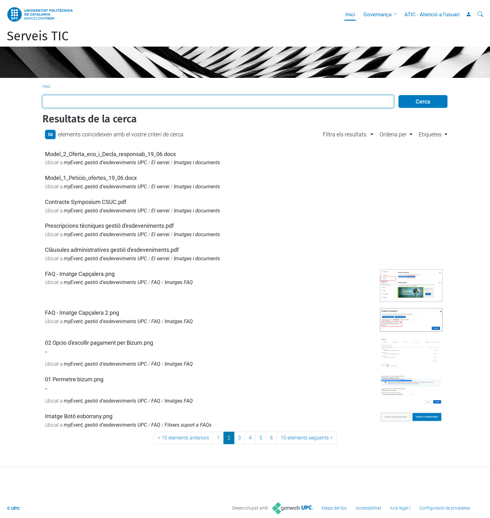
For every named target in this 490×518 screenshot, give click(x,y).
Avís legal (399, 507)
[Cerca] (480, 14)
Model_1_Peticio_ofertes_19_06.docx (91, 178)
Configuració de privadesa (444, 507)
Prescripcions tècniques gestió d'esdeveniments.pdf (109, 225)
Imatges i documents (197, 162)
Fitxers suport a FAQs (188, 425)
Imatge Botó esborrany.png (78, 416)
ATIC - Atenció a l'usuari (432, 14)
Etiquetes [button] (430, 134)
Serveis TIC (37, 36)
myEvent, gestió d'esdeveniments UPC (105, 162)
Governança (377, 14)
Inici (350, 14)
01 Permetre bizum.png (74, 379)
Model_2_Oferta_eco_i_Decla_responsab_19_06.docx (110, 154)
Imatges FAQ (179, 282)
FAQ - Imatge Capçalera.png (80, 274)
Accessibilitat (368, 507)
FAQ (155, 282)
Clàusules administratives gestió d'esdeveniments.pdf (112, 249)
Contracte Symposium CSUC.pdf (85, 202)
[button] (396, 14)
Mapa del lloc (334, 507)
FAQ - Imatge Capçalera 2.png (82, 312)
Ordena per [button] (393, 134)
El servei (160, 162)
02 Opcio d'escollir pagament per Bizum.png (99, 342)
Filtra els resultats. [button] (345, 134)
